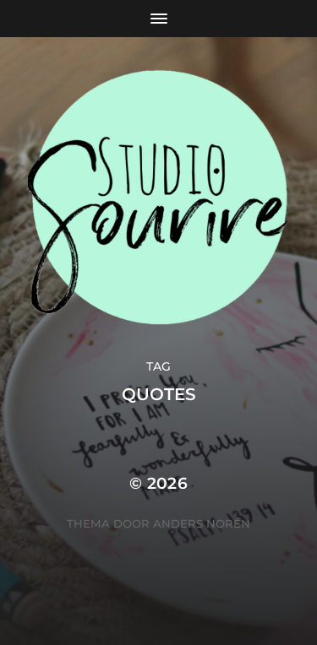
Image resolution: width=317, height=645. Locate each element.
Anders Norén (201, 523)
